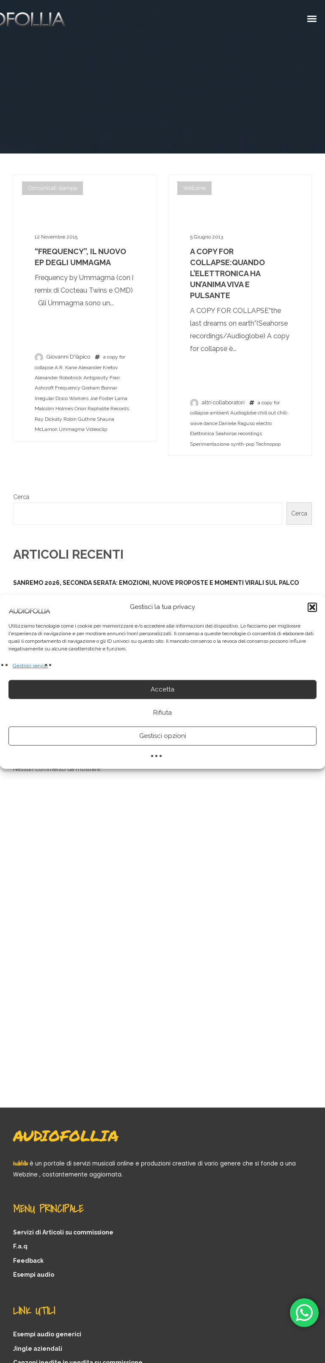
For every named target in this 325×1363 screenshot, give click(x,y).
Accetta (162, 689)
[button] (312, 607)
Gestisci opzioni (162, 736)
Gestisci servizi (30, 665)
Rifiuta (162, 712)
